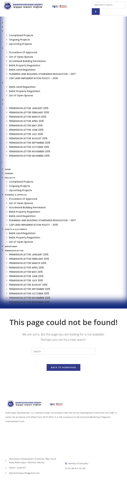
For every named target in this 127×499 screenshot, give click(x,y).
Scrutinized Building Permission (27, 61)
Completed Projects (21, 35)
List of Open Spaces (21, 56)
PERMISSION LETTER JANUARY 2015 (28, 108)
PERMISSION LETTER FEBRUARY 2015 (29, 112)
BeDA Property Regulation (24, 65)
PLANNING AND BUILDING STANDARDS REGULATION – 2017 (42, 74)
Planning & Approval (16, 48)
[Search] (96, 11)
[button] (63, 162)
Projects (10, 31)
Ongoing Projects (19, 39)
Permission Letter (14, 104)
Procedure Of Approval (23, 52)
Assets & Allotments (16, 83)
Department (11, 100)
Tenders (9, 27)
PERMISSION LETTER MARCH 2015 (27, 116)
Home (8, 23)
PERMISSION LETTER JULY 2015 (26, 134)
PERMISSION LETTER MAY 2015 (26, 125)
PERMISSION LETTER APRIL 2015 (26, 121)
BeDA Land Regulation (22, 69)
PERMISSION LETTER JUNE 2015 (26, 129)
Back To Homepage (63, 367)
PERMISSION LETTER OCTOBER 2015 (29, 147)
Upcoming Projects (20, 44)
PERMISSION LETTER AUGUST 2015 (28, 138)
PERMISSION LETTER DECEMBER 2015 (29, 155)
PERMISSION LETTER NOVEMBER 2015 (29, 151)
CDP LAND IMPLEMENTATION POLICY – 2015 (33, 78)
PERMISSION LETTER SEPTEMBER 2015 (29, 142)
